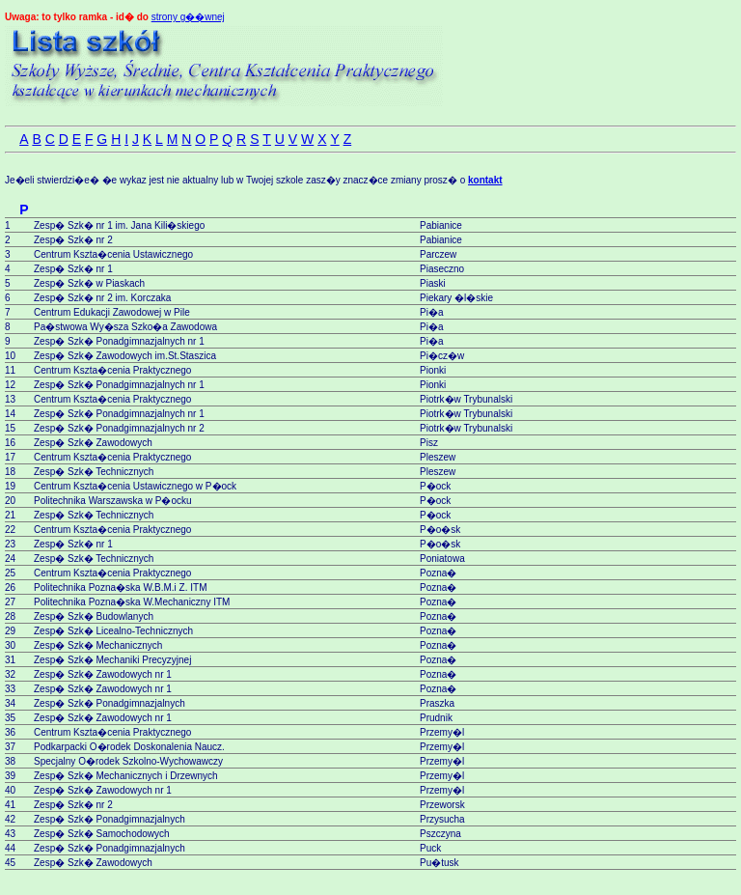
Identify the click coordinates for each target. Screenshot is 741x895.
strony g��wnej (188, 17)
